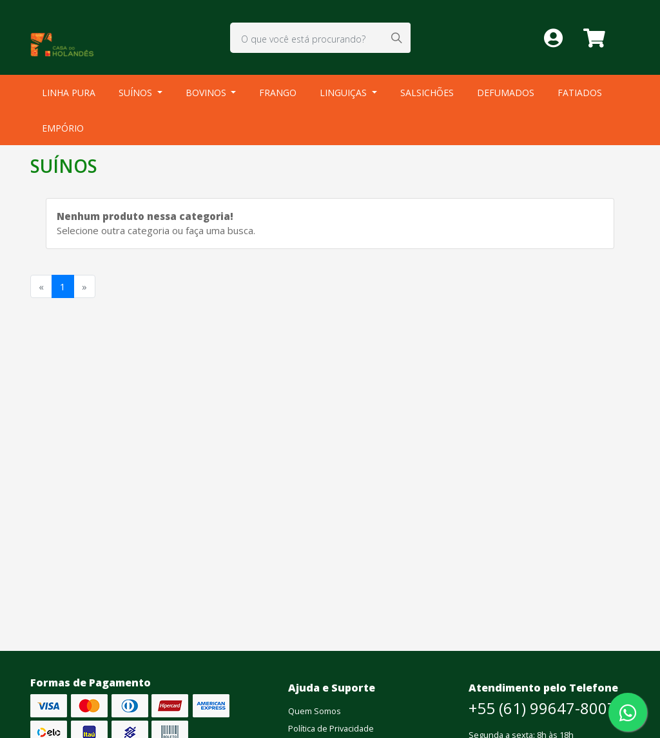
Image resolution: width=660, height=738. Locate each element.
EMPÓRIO (63, 128)
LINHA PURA (68, 92)
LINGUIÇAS (344, 92)
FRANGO (277, 92)
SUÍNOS (137, 92)
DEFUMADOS (505, 92)
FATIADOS (580, 92)
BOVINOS (207, 92)
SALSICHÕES (427, 92)
